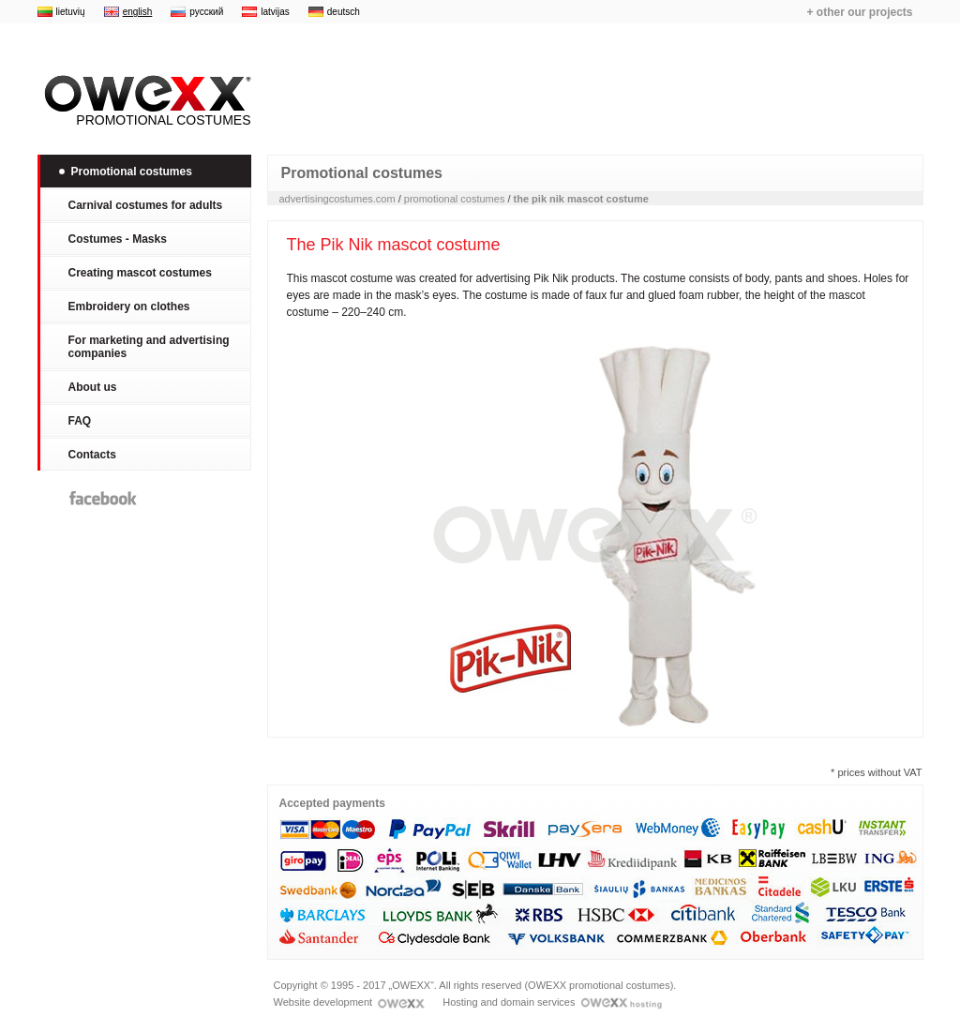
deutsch (343, 12)
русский (206, 12)
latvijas (275, 12)
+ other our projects (859, 12)
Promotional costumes (144, 101)
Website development (350, 1002)
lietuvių (70, 12)
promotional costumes (454, 198)
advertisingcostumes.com (337, 198)
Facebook (103, 498)
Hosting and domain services (551, 1002)
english (138, 12)
